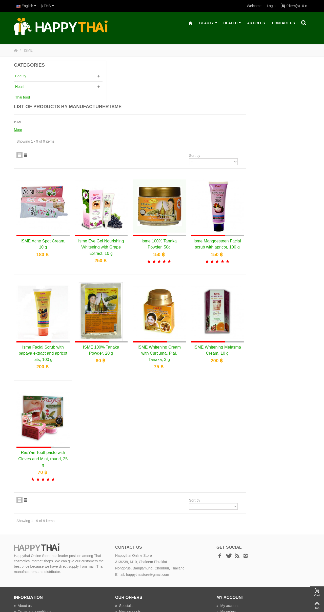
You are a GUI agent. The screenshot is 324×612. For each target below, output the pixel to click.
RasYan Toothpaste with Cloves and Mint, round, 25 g (117, 411)
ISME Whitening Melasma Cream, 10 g (282, 306)
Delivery (22, 582)
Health (232, 23)
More (94, 87)
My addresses (229, 570)
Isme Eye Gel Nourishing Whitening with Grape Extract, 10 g (172, 200)
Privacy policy (26, 570)
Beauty (208, 23)
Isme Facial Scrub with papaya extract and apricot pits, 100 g (117, 309)
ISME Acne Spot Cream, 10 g (117, 197)
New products (128, 564)
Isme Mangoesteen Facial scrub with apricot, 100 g (282, 200)
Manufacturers (128, 570)
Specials (124, 559)
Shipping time (26, 588)
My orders (226, 564)
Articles (256, 23)
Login (271, 6)
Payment (23, 576)
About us (23, 559)
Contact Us (283, 23)
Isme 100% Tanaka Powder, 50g (227, 197)
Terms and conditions (32, 564)
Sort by (258, 112)
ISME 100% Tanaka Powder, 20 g (172, 306)
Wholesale (125, 576)
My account (227, 559)
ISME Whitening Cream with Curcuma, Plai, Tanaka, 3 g (227, 309)
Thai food (22, 97)
